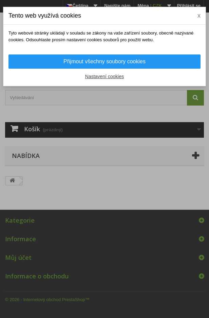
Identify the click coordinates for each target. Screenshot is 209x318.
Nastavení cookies (104, 76)
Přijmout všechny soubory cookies (104, 61)
